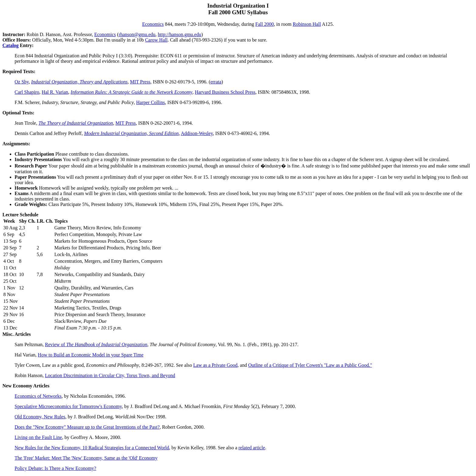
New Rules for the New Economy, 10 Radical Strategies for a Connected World (92, 447)
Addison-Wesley (197, 133)
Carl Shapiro (27, 92)
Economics (153, 24)
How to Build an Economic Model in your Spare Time (91, 354)
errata (215, 81)
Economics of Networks (38, 396)
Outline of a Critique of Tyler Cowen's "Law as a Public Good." (310, 365)
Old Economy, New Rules (40, 416)
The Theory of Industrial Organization (76, 123)
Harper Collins (150, 102)
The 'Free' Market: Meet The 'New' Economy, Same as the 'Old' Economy (86, 458)
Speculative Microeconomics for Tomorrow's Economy (68, 406)
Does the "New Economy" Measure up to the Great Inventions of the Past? (87, 427)
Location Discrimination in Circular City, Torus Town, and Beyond (110, 375)
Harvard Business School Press (225, 92)
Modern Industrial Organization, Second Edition (131, 133)
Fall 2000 (264, 24)
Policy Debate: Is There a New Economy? (55, 468)
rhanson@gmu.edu (137, 34)
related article (251, 447)
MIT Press (140, 81)
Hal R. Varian (55, 92)
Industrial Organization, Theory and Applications (79, 81)
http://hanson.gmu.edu (179, 34)
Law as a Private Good (215, 365)
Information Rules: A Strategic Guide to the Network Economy (131, 92)
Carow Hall (156, 39)
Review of (96, 344)
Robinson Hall (307, 24)
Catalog (10, 45)
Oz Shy (22, 81)
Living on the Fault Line (38, 437)
